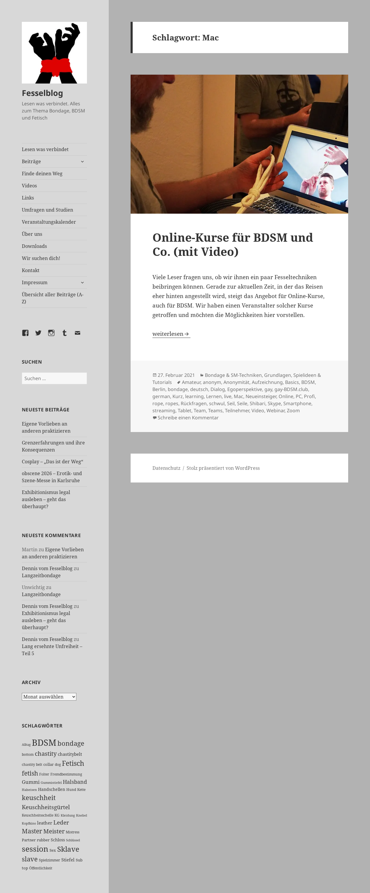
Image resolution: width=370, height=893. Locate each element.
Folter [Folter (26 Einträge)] (44, 774)
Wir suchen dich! (41, 258)
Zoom (293, 410)
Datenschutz (166, 468)
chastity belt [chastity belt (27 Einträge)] (32, 764)
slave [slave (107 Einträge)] (30, 859)
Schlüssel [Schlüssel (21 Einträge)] (73, 840)
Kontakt (31, 270)
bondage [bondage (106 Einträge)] (70, 743)
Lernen (214, 396)
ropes (171, 403)
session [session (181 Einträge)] (35, 848)
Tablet (184, 410)
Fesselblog (42, 92)
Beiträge (31, 161)
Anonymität (236, 382)
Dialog (218, 389)
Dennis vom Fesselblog (47, 568)
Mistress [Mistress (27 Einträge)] (72, 832)
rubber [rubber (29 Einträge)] (43, 840)
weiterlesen (171, 334)
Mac (238, 396)
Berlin (158, 389)
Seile (242, 403)
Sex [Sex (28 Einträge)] (53, 850)
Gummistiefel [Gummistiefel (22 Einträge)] (51, 782)
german (161, 396)
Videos (29, 185)
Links (28, 197)
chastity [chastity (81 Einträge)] (46, 754)
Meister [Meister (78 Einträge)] (54, 831)
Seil (231, 403)
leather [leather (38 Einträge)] (44, 823)
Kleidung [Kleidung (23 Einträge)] (68, 815)
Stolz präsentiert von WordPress (223, 468)
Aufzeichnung (267, 382)
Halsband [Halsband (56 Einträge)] (75, 781)
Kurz (177, 396)
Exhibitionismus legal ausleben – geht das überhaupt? (46, 499)
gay (268, 389)
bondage (178, 389)
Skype (274, 403)
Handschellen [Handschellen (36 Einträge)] (51, 789)
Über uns (32, 234)
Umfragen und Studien (47, 210)
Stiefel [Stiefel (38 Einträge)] (68, 860)
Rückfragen (194, 403)
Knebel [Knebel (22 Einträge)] (81, 815)
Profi (309, 396)
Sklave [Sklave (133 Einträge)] (68, 849)
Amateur (191, 382)
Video (257, 410)
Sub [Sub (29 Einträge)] (79, 860)
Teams (215, 410)
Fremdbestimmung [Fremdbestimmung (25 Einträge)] (66, 774)
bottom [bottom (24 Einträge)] (28, 754)
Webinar (276, 410)
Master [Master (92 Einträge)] (32, 831)
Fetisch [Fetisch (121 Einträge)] (73, 763)
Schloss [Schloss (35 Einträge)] (58, 840)
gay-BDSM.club (291, 389)
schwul (217, 403)
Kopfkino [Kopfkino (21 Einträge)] (29, 823)
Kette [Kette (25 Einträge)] (81, 789)
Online (286, 396)
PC (299, 396)
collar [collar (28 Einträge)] (48, 764)
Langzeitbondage (41, 575)
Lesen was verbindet (45, 149)
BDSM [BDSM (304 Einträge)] (44, 742)
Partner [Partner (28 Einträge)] (29, 840)
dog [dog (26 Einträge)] (58, 764)
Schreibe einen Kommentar (188, 417)
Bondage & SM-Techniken (233, 375)
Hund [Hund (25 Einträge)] (71, 789)
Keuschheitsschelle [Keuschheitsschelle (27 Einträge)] (37, 815)
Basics (292, 382)
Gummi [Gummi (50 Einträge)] (31, 781)
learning (194, 396)
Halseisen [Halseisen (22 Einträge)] (29, 789)
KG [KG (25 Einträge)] (57, 815)
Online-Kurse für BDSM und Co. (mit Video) (232, 244)
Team (200, 410)
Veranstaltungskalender (49, 222)
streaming (163, 410)
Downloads (34, 246)
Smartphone (297, 403)
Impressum (34, 282)
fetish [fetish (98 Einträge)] (30, 773)
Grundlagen (277, 375)
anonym (212, 382)
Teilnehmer (237, 410)
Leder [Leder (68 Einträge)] (61, 822)
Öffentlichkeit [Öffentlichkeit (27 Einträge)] (40, 868)
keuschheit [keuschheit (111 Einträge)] (39, 797)
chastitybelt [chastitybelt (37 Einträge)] (70, 754)
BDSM (308, 382)
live (227, 396)
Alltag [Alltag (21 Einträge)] (26, 744)
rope (157, 403)
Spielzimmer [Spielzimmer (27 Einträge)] (49, 860)
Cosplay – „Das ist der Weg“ (52, 461)
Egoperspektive (244, 389)
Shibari (257, 403)
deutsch (199, 389)
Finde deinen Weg (42, 173)
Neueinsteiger (261, 396)
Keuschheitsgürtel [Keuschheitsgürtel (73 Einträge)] (46, 807)
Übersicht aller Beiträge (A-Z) (52, 298)
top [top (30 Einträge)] (25, 868)
